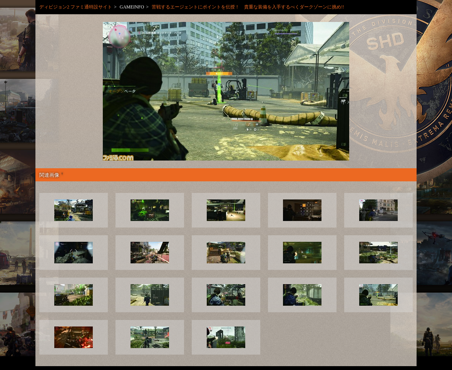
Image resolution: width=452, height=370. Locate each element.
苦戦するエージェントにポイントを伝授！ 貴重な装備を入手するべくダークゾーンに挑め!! (248, 7)
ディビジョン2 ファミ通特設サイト (75, 7)
